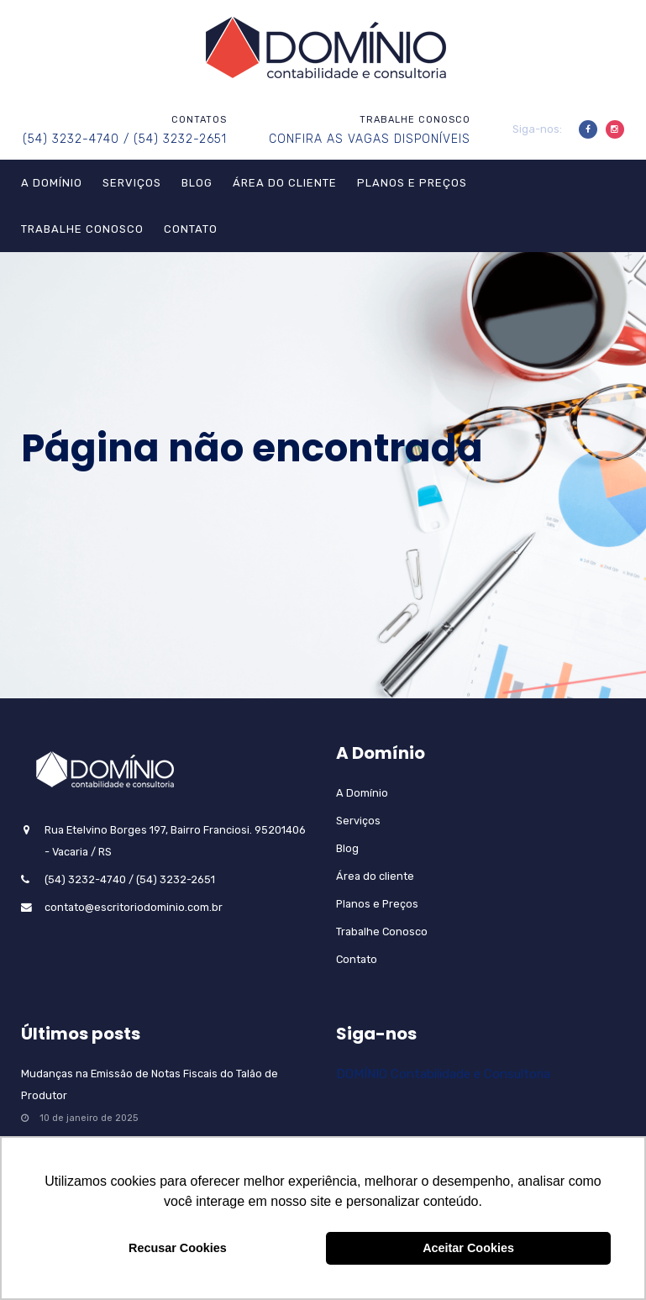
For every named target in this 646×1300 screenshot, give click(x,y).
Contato (191, 229)
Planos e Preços (412, 182)
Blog (197, 182)
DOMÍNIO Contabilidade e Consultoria (443, 1074)
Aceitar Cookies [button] (468, 1248)
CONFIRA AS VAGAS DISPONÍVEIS (369, 139)
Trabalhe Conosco (82, 229)
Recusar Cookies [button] (178, 1248)
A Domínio (51, 182)
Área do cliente (285, 182)
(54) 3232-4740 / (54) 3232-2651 (125, 139)
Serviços (131, 182)
